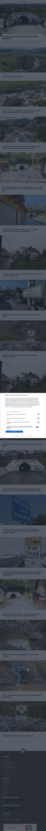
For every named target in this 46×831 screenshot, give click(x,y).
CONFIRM (14, 431)
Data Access (23, 435)
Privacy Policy (29, 435)
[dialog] (23, 415)
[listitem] (23, 411)
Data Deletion (16, 435)
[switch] (37, 414)
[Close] (44, 395)
